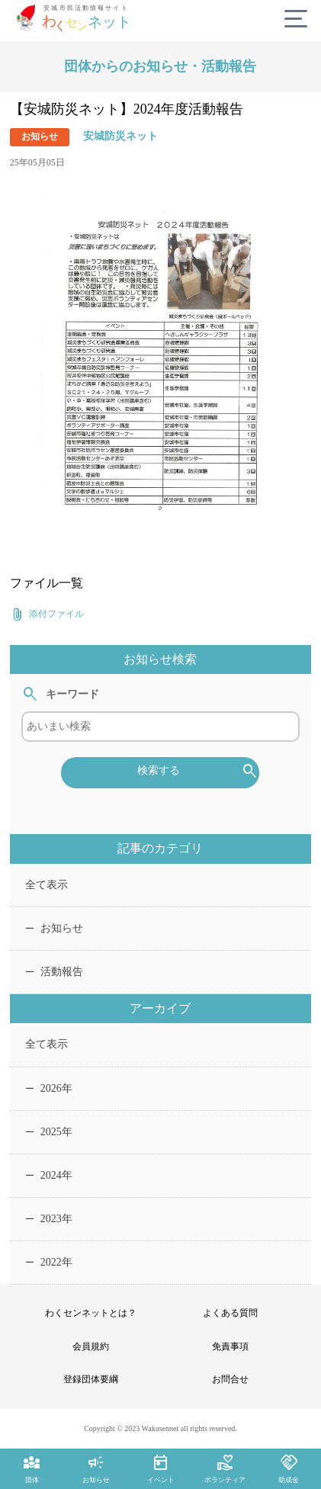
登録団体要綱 (90, 1379)
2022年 (48, 1262)
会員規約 (90, 1346)
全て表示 (46, 885)
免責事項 (230, 1346)
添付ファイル (47, 614)
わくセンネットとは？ (90, 1313)
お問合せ (230, 1379)
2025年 (48, 1132)
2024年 (48, 1175)
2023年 (48, 1218)
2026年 (48, 1088)
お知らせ (54, 928)
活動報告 (54, 971)
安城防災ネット (120, 136)
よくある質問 (230, 1313)
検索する (198, 771)
